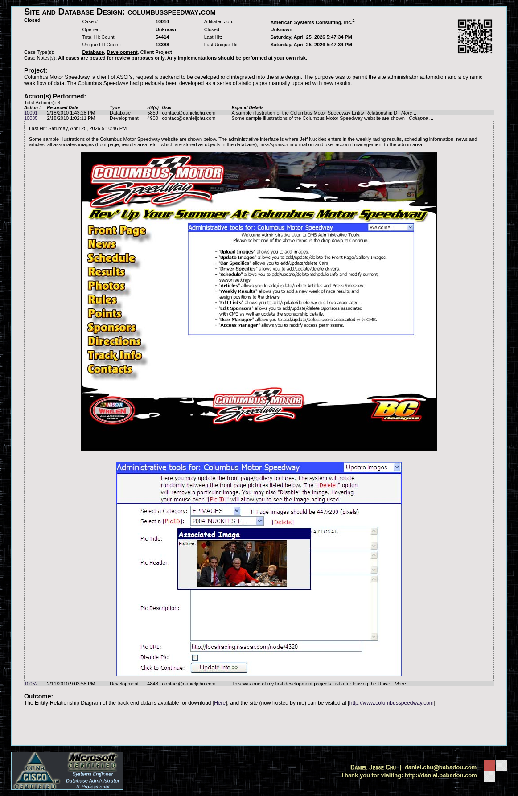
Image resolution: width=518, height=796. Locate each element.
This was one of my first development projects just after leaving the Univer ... (321, 683)
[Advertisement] (259, 725)
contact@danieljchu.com (189, 112)
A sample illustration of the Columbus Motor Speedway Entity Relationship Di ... (325, 112)
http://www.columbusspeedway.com (391, 703)
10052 (31, 683)
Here (220, 703)
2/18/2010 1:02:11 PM (71, 118)
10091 (31, 112)
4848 (152, 683)
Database (120, 112)
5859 (152, 112)
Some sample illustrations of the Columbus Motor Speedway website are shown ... (332, 118)
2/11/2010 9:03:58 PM (71, 683)
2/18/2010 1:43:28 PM (71, 112)
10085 (31, 118)
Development (124, 118)
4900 (152, 118)
